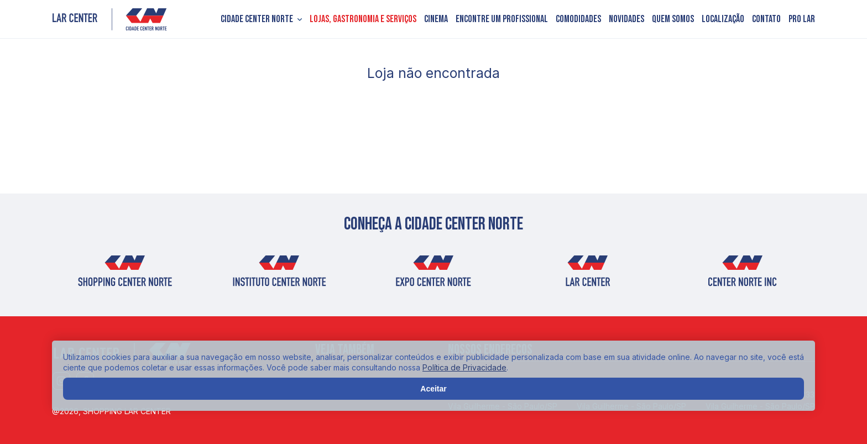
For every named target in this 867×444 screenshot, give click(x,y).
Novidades (626, 19)
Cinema (436, 19)
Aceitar (433, 388)
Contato (766, 19)
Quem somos (673, 19)
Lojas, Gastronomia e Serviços (363, 19)
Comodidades (578, 19)
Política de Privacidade (464, 367)
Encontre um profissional (502, 19)
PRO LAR (801, 19)
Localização (723, 19)
